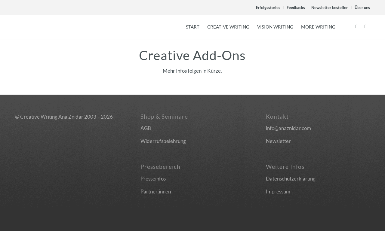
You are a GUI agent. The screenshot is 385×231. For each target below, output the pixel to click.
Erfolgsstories (268, 7)
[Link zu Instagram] (365, 26)
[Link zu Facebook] (356, 26)
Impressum (278, 191)
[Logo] (20, 27)
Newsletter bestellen (329, 7)
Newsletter (278, 141)
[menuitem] (268, 7)
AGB (145, 128)
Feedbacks (296, 7)
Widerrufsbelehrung (163, 141)
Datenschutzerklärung (291, 178)
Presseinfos (153, 178)
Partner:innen (155, 191)
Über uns (362, 7)
